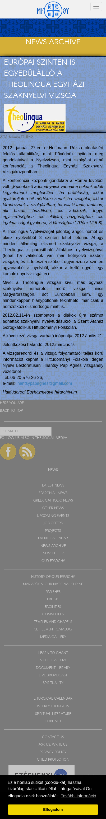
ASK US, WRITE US (53, 744)
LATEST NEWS (53, 485)
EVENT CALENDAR (53, 538)
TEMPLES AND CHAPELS (53, 622)
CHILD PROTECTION (53, 759)
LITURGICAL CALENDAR (53, 698)
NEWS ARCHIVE (53, 546)
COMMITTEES (53, 614)
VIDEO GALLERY (53, 660)
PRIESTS (53, 599)
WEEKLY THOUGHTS (53, 706)
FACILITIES (53, 607)
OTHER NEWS (53, 508)
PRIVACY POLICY (53, 752)
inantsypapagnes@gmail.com (44, 383)
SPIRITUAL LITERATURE (53, 714)
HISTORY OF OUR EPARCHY (53, 576)
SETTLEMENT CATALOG (53, 629)
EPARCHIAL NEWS (53, 493)
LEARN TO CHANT (53, 653)
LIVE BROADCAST (53, 675)
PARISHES (53, 592)
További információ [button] (78, 796)
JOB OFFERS (53, 523)
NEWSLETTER (53, 553)
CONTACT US (53, 737)
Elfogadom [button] (53, 809)
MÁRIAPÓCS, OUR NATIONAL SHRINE (53, 584)
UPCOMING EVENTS (53, 515)
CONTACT (53, 721)
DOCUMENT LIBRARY (53, 668)
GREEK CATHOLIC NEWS (53, 500)
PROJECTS (53, 530)
